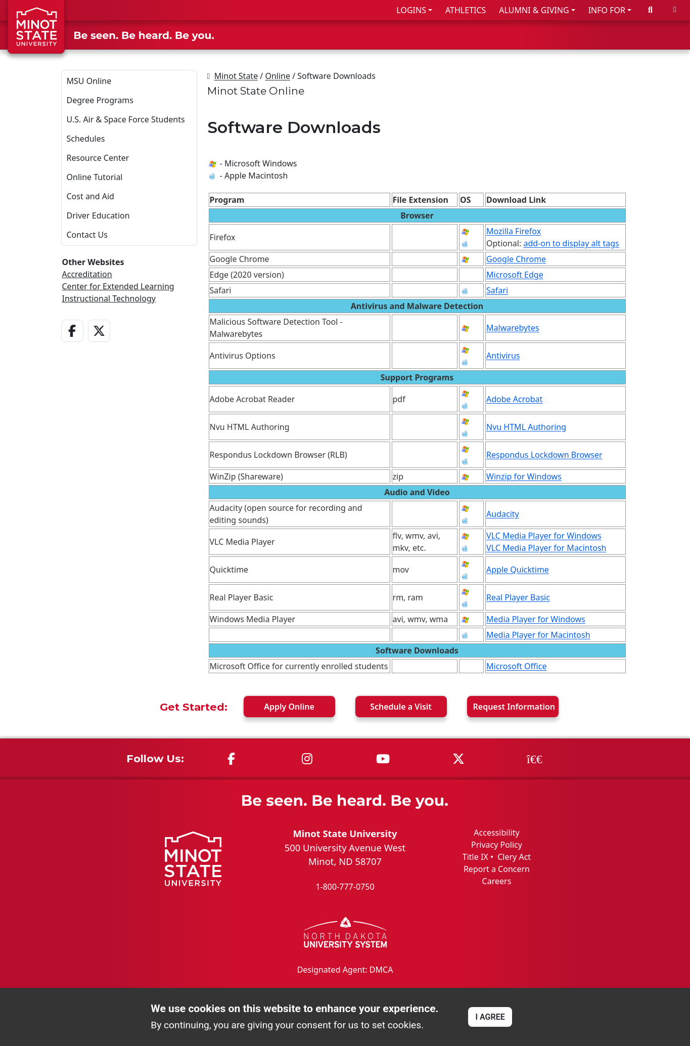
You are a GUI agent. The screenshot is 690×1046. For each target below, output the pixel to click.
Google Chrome (516, 259)
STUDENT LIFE (585, 34)
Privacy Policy (496, 844)
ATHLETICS (465, 10)
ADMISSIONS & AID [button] (419, 34)
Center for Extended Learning (118, 286)
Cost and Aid (90, 196)
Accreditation (87, 274)
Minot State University (345, 833)
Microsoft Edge (514, 274)
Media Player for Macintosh (538, 634)
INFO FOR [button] (606, 10)
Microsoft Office (516, 666)
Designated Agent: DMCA (345, 969)
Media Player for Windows (535, 619)
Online (277, 75)
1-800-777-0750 (344, 886)
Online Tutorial (95, 177)
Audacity (502, 513)
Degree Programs (100, 100)
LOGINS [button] (411, 10)
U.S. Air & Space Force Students (126, 119)
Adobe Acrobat (514, 399)
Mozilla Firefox (513, 231)
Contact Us (87, 234)
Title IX (475, 856)
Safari (497, 290)
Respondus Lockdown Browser (544, 454)
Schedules (86, 138)
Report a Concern (497, 869)
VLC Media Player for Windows (544, 535)
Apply (289, 706)
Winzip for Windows (524, 476)
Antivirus (503, 355)
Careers (497, 881)
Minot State (236, 75)
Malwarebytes (512, 327)
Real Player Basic (518, 597)
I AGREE (489, 1017)
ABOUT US (655, 34)
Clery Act (514, 856)
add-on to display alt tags (571, 243)
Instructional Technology (109, 298)
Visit (401, 706)
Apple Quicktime (517, 569)
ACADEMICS (511, 34)
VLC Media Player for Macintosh (546, 547)
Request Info (514, 706)
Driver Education (98, 215)
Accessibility (496, 832)
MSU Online (89, 80)
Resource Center (98, 157)
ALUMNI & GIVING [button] (534, 10)
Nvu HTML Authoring (526, 426)
